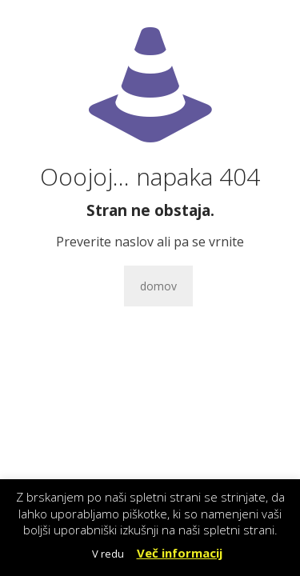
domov (158, 286)
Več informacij (179, 553)
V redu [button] (108, 553)
